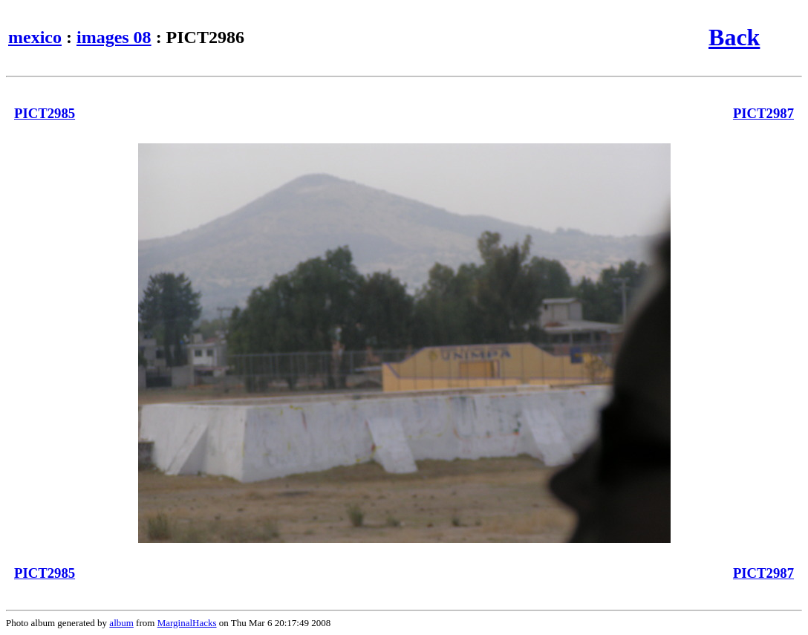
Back (734, 37)
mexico (35, 37)
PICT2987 (763, 113)
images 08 (114, 37)
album (121, 622)
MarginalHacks (187, 622)
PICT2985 (44, 113)
